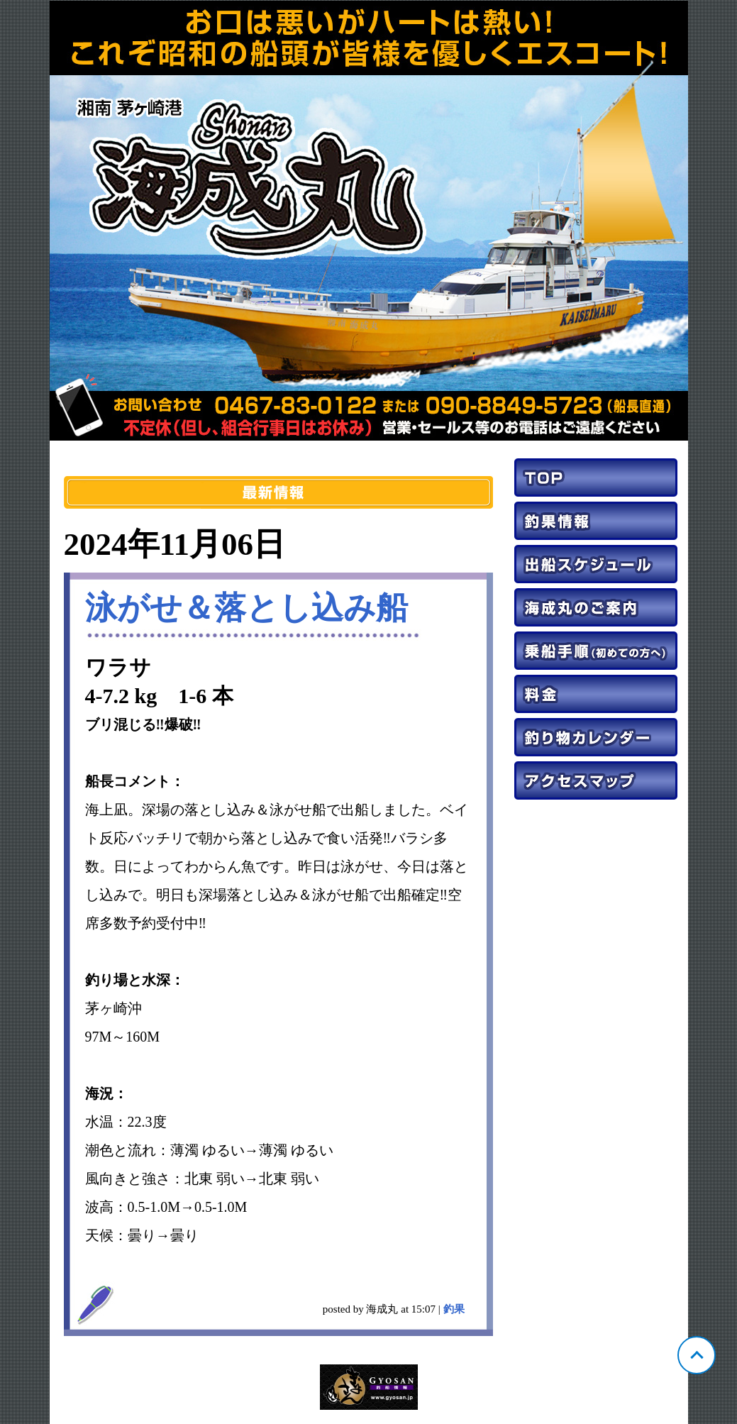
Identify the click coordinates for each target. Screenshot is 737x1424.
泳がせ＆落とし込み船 (246, 608)
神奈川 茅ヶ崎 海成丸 (369, 221)
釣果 (454, 1309)
